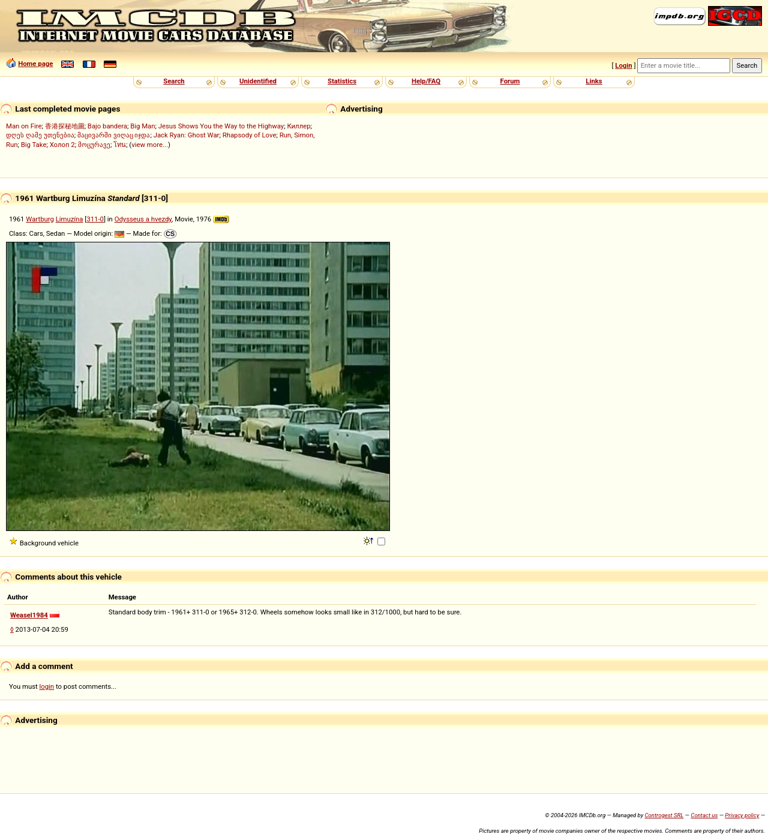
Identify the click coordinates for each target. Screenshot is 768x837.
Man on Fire (23, 126)
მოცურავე (94, 144)
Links (594, 81)
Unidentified (258, 81)
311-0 (95, 219)
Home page (35, 63)
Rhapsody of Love (250, 135)
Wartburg (40, 219)
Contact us (704, 815)
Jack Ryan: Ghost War (187, 135)
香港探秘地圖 (65, 126)
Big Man (142, 126)
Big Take (34, 144)
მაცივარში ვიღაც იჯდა (114, 135)
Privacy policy (742, 815)
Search (173, 81)
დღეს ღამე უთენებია (40, 135)
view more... (149, 144)
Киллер (298, 126)
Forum (510, 81)
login (47, 686)
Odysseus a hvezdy (143, 219)
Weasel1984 (29, 615)
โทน (119, 144)
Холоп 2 (62, 144)
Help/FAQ (426, 81)
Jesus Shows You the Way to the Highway (221, 126)
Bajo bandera (107, 126)
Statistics (342, 81)
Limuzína (69, 219)
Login (623, 65)
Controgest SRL (663, 815)
